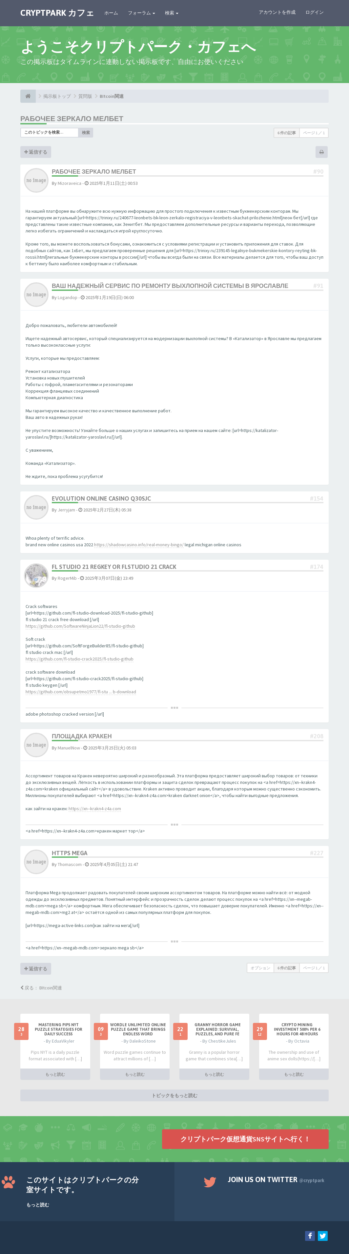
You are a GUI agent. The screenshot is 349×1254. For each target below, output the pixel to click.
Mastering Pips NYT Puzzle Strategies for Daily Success (58, 1029)
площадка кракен (82, 736)
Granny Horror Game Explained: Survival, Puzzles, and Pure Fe (218, 1029)
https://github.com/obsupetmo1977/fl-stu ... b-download (81, 692)
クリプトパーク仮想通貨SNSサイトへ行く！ (245, 1139)
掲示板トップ (57, 96)
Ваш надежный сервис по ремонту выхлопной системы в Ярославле (170, 285)
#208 (316, 736)
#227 (316, 853)
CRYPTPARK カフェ (57, 13)
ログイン (314, 12)
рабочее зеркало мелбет (71, 118)
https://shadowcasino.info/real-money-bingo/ (139, 545)
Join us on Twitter (276, 1179)
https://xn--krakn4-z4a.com (95, 808)
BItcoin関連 (112, 96)
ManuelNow (69, 748)
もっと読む (55, 1073)
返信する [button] (35, 152)
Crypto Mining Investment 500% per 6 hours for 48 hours (297, 1029)
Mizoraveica (69, 183)
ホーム (111, 13)
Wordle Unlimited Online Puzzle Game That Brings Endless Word (138, 1029)
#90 (318, 171)
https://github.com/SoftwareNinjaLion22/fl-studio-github (80, 626)
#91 (318, 285)
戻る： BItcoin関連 (41, 988)
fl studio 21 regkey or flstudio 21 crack (114, 566)
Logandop (67, 297)
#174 (316, 566)
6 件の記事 (286, 132)
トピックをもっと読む (174, 1095)
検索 (171, 13)
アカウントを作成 (277, 12)
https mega (69, 853)
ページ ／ (314, 132)
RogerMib (67, 578)
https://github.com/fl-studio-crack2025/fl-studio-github (79, 659)
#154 (316, 498)
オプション (260, 967)
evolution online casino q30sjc (101, 498)
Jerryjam (66, 510)
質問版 (85, 96)
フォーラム (141, 13)
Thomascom (70, 864)
